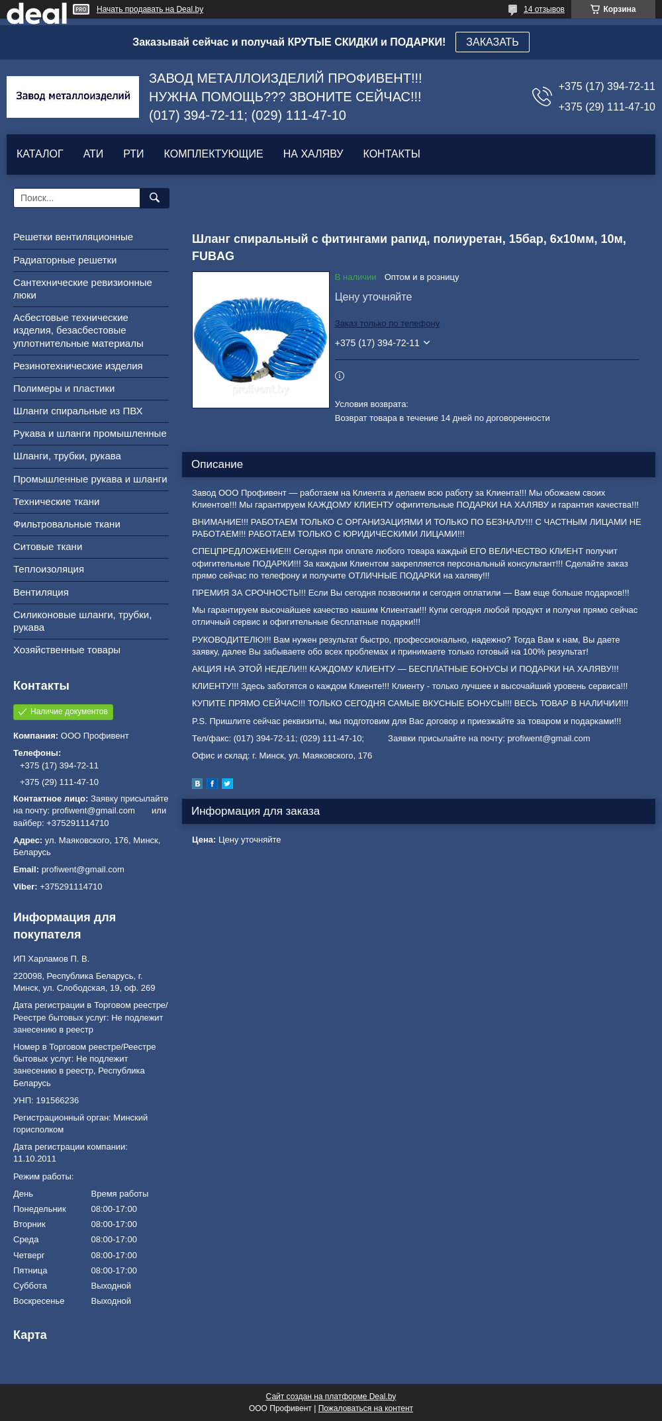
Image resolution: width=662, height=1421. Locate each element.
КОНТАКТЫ (391, 154)
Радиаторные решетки (65, 259)
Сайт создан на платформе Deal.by (331, 1396)
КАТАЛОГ (40, 154)
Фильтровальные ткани (66, 523)
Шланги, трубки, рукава (67, 455)
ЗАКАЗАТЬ (492, 42)
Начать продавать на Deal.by (150, 9)
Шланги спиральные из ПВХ (78, 410)
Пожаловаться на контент (365, 1408)
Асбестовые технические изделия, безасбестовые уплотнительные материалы (78, 330)
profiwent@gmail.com (83, 869)
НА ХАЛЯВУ (313, 154)
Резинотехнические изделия (78, 365)
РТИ (133, 154)
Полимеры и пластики (64, 388)
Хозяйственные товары (66, 649)
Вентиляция (41, 592)
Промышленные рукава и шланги (90, 478)
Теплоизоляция (48, 568)
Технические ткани (56, 501)
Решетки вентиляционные (73, 236)
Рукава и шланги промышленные (90, 433)
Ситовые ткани (47, 546)
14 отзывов (544, 9)
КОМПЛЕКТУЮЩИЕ (213, 154)
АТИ (93, 154)
